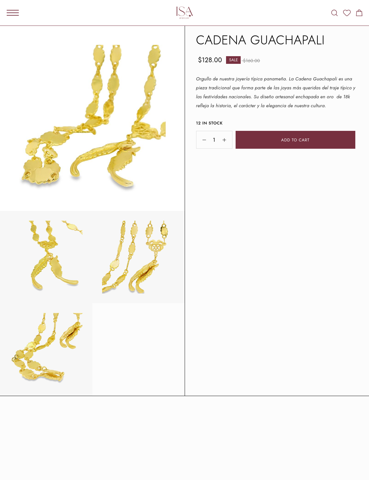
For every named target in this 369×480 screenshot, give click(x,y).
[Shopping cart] (359, 14)
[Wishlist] (347, 14)
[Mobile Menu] (12, 12)
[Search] (334, 13)
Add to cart (295, 140)
